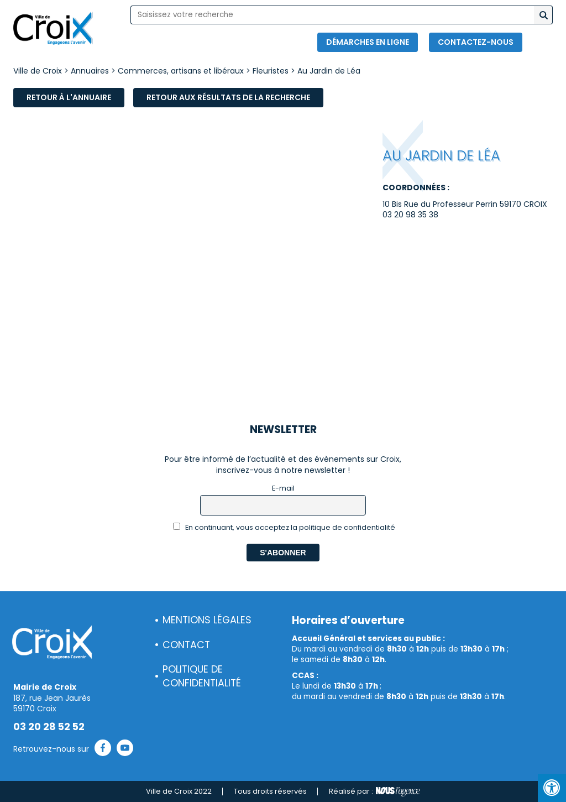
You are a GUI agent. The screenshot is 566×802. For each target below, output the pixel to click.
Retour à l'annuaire (69, 97)
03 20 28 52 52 (49, 726)
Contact (186, 645)
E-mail (283, 488)
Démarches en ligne (367, 42)
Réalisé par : (374, 791)
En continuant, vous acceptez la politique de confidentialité (284, 527)
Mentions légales (207, 620)
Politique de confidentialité (202, 676)
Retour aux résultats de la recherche (228, 97)
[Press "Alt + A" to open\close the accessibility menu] (552, 788)
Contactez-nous (475, 42)
